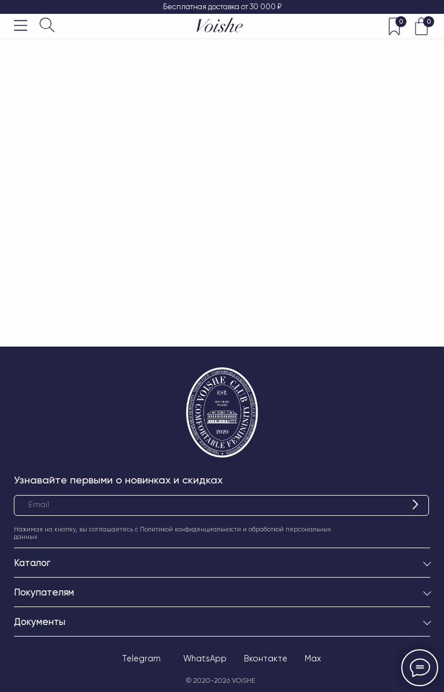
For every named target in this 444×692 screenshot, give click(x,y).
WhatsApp (205, 658)
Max (313, 658)
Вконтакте (265, 658)
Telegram (141, 658)
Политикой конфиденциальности (190, 529)
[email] (221, 505)
